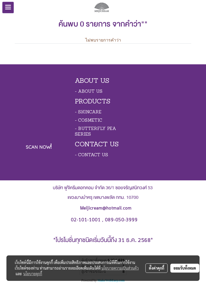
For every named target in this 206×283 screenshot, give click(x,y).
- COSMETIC (88, 120)
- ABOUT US (88, 92)
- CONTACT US (91, 155)
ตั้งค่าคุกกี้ (156, 268)
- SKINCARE (88, 112)
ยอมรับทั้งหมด (185, 268)
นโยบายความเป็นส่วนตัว (120, 268)
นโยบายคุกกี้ (32, 273)
